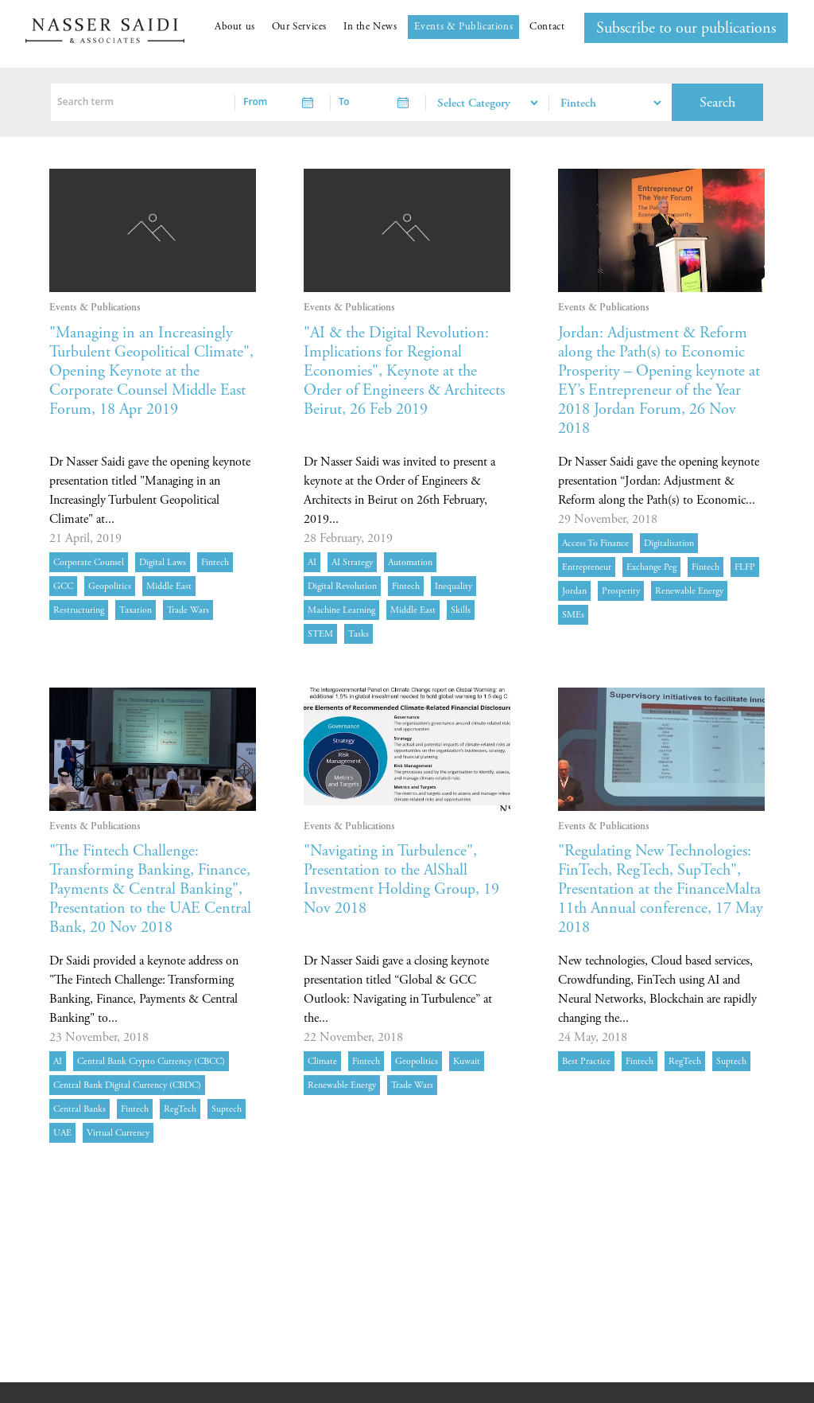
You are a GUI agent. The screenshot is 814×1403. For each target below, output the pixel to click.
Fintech (215, 562)
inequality (453, 586)
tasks (358, 634)
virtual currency (118, 1133)
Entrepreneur (586, 567)
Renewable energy (689, 591)
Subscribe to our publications (686, 28)
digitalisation (669, 543)
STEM (320, 634)
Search (717, 102)
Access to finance (595, 543)
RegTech (180, 1109)
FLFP (745, 567)
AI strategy (352, 562)
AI (312, 562)
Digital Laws (162, 562)
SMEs (573, 615)
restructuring (78, 610)
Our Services (299, 26)
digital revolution (342, 586)
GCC (63, 586)
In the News (370, 26)
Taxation (135, 610)
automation (410, 562)
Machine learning (341, 610)
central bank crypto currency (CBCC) (151, 1061)
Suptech (226, 1109)
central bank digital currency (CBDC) (127, 1085)
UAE (62, 1133)
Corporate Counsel (88, 562)
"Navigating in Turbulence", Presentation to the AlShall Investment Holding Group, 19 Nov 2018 (401, 879)
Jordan (574, 591)
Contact (546, 26)
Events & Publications (464, 26)
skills (461, 610)
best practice (586, 1061)
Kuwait (466, 1061)
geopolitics (109, 586)
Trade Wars (188, 610)
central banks (79, 1109)
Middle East (169, 586)
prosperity (621, 591)
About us (235, 26)
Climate (322, 1061)
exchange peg (651, 567)
